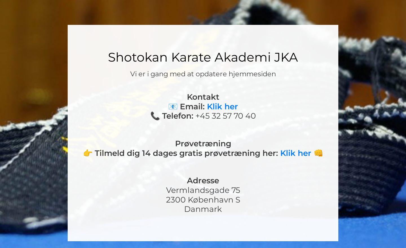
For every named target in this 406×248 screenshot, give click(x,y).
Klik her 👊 (301, 153)
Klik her (222, 106)
